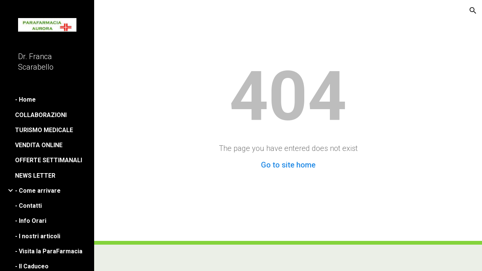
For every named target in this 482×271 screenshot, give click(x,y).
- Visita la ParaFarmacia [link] (48, 251)
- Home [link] (25, 99)
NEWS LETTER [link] (35, 175)
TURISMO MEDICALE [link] (44, 130)
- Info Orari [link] (30, 220)
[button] (473, 11)
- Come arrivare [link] (38, 190)
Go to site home (288, 164)
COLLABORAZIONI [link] (41, 115)
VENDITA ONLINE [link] (39, 145)
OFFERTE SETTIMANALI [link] (48, 160)
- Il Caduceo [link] (32, 266)
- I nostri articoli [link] (37, 236)
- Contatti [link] (28, 205)
